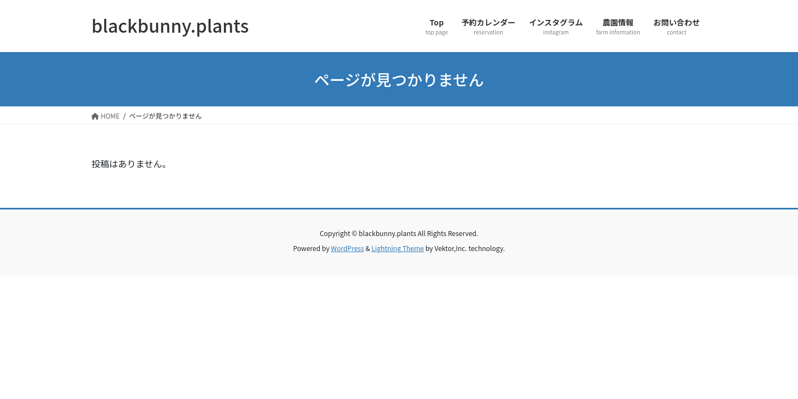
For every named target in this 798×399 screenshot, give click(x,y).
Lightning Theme (397, 248)
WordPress (347, 248)
